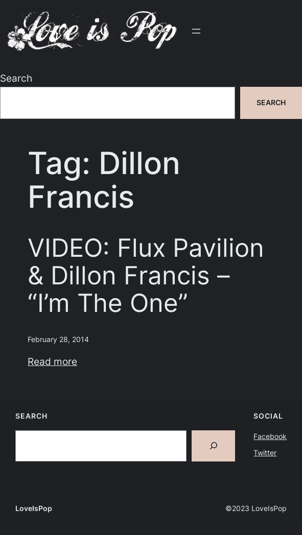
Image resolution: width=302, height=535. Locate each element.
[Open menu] (196, 31)
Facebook (270, 436)
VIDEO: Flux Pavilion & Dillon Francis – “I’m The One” (146, 275)
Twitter (264, 452)
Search (16, 78)
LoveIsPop (33, 508)
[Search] (213, 445)
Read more (52, 361)
